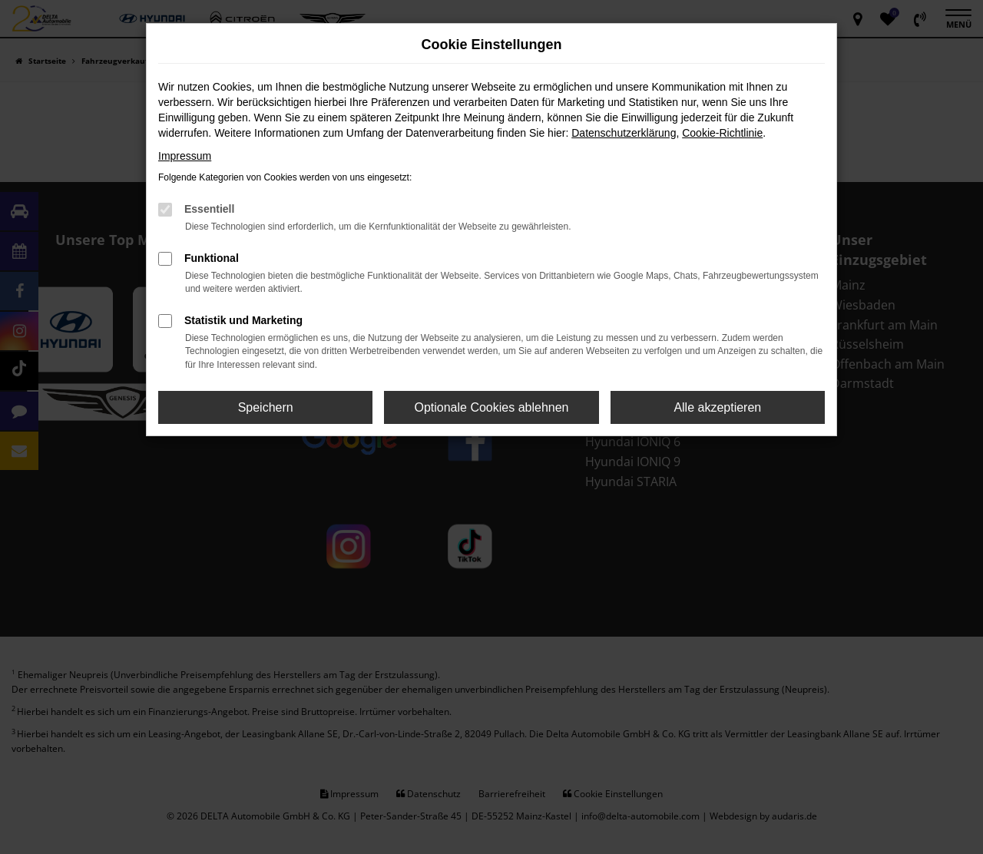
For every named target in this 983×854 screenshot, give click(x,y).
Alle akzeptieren (717, 407)
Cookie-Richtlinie (722, 133)
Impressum (184, 156)
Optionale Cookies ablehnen (491, 407)
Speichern (265, 407)
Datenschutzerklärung (623, 133)
